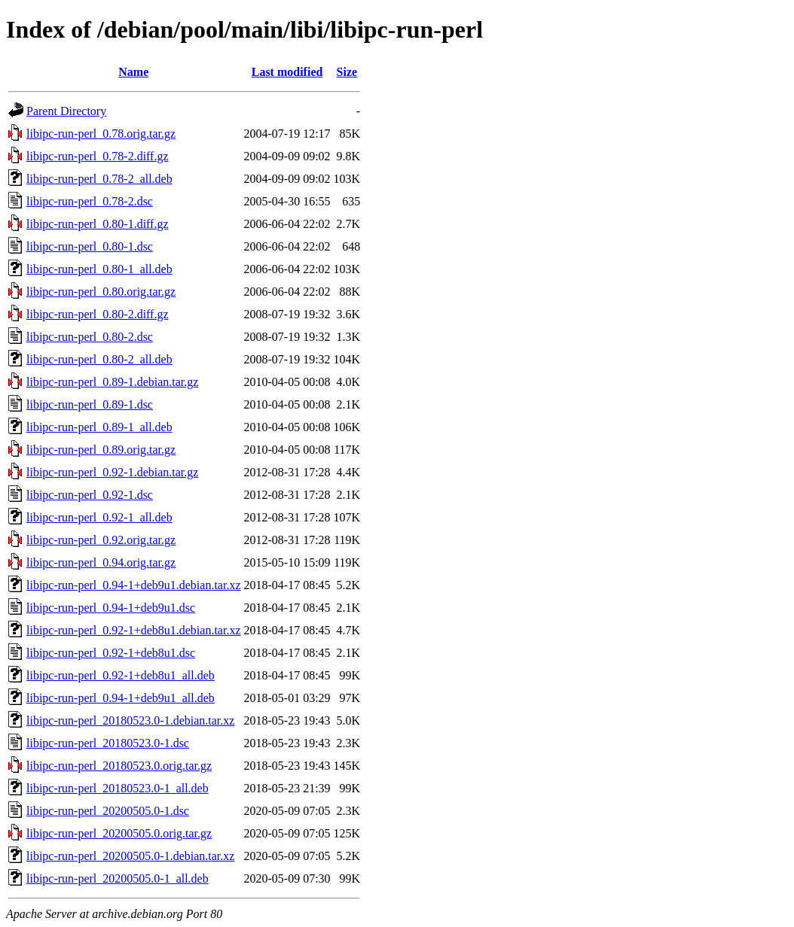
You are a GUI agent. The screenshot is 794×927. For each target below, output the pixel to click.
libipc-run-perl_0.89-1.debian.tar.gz (112, 381)
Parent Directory (66, 111)
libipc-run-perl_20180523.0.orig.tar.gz (119, 765)
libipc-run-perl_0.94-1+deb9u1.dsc (110, 607)
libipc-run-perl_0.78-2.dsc (89, 201)
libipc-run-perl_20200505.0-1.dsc (107, 810)
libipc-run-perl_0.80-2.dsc (89, 336)
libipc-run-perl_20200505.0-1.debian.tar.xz (130, 855)
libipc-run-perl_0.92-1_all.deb (99, 517)
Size (347, 71)
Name (133, 71)
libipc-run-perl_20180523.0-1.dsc (107, 743)
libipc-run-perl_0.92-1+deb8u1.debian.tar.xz (133, 630)
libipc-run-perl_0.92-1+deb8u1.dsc (110, 652)
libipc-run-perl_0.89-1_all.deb (99, 427)
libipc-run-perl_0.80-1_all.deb (99, 269)
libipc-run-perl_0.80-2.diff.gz (97, 314)
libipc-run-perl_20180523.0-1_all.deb (117, 788)
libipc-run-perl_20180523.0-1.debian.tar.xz (130, 720)
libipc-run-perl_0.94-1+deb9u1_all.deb (120, 697)
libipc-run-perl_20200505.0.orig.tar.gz (119, 833)
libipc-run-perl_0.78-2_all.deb (99, 178)
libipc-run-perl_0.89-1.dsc (89, 404)
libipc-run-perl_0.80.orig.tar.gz (101, 291)
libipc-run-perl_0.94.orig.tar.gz (101, 562)
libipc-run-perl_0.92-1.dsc (89, 494)
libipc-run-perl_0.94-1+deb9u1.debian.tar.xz (133, 585)
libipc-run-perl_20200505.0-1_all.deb (117, 878)
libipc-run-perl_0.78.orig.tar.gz (101, 133)
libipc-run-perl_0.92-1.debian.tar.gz (112, 472)
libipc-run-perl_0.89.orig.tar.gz (101, 449)
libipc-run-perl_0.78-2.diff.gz (97, 156)
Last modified (287, 71)
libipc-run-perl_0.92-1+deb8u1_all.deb (120, 675)
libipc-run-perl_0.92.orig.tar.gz (101, 539)
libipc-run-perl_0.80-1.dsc (89, 246)
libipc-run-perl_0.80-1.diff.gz (97, 223)
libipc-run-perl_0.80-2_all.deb (99, 359)
